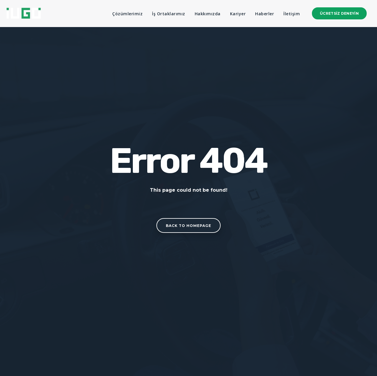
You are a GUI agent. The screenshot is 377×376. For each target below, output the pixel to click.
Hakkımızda (208, 13)
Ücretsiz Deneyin (339, 13)
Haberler (264, 13)
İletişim (291, 13)
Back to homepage (188, 225)
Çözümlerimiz (127, 13)
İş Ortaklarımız (168, 13)
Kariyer (238, 13)
